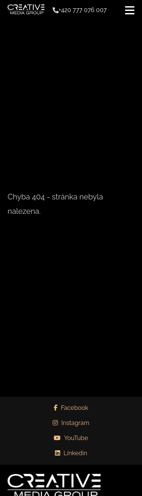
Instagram (71, 422)
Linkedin (71, 453)
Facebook (71, 407)
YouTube (71, 438)
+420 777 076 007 (83, 10)
